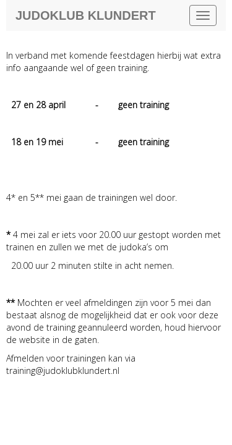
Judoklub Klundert (85, 15)
